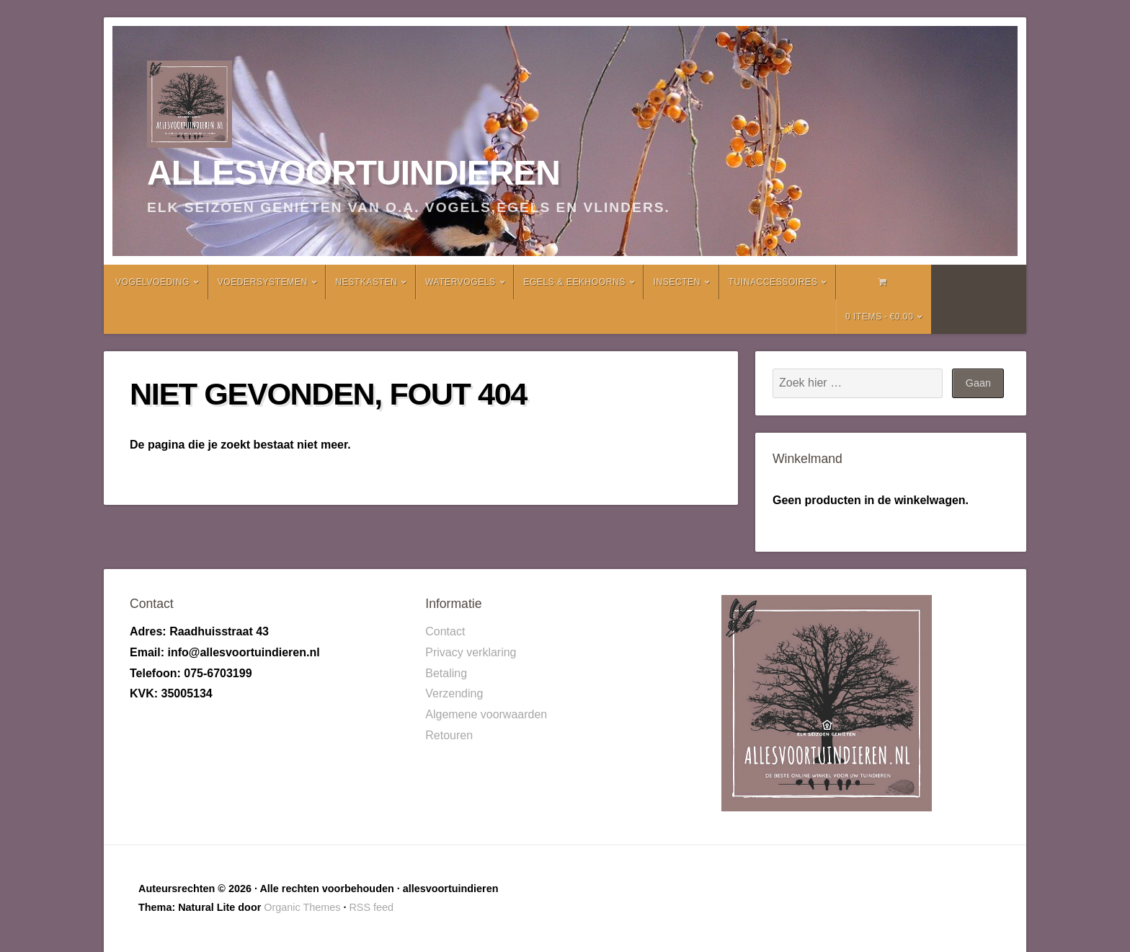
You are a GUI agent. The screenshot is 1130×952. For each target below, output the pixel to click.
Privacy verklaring (470, 652)
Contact (445, 631)
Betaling (446, 673)
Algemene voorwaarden (486, 714)
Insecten (676, 282)
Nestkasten (366, 282)
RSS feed (371, 907)
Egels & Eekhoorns (574, 282)
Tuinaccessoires (773, 282)
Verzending (454, 693)
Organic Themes (302, 907)
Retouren (449, 735)
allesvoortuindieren (353, 173)
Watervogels (460, 282)
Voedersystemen (263, 282)
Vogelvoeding (152, 282)
